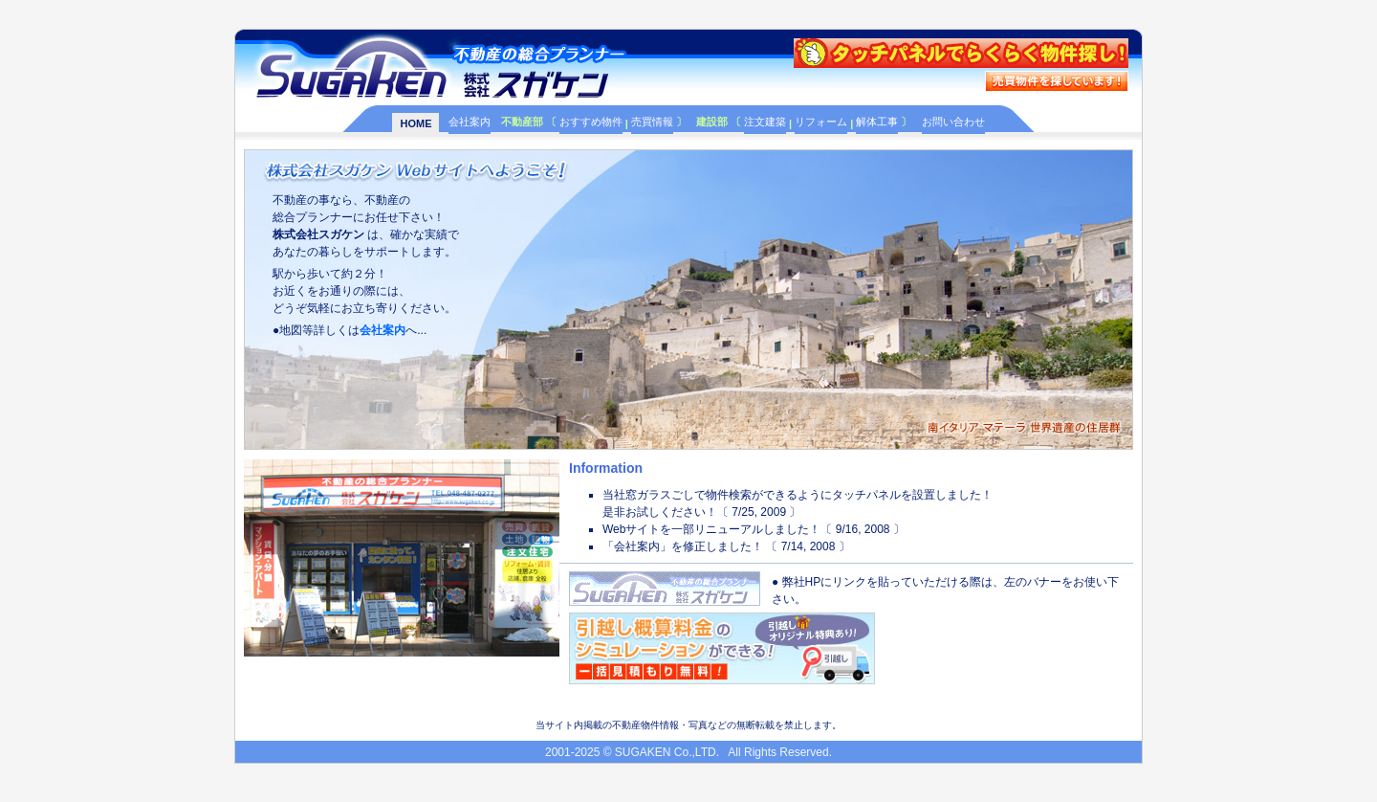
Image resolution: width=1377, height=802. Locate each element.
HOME (415, 123)
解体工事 (877, 121)
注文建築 (765, 121)
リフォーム (821, 121)
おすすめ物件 (591, 121)
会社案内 (469, 121)
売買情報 (652, 121)
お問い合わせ (953, 121)
